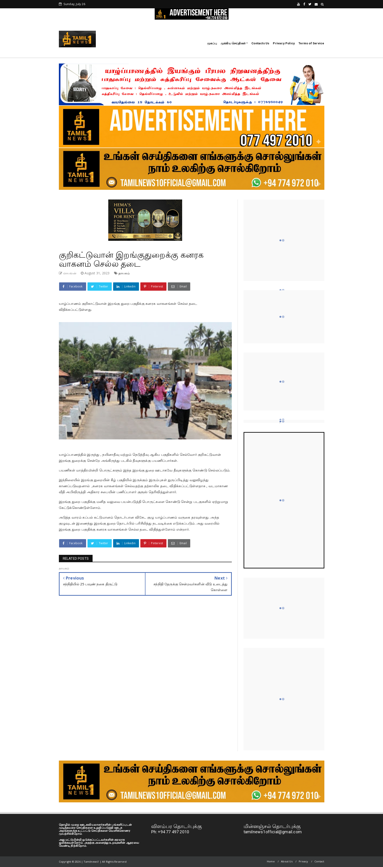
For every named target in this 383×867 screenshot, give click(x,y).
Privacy (303, 861)
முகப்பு (212, 43)
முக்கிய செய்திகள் (233, 43)
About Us (287, 861)
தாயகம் (124, 273)
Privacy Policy (284, 43)
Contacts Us (260, 43)
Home (271, 861)
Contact (319, 861)
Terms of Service (311, 43)
